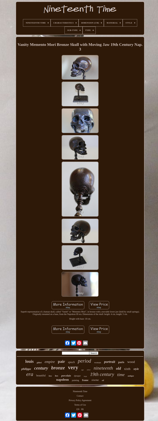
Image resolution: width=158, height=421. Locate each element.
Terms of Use (80, 405)
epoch (71, 362)
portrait (109, 362)
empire (50, 362)
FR (82, 409)
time (121, 374)
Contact (80, 396)
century (41, 368)
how (50, 376)
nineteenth (103, 367)
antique (131, 376)
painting (75, 380)
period (84, 361)
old (118, 368)
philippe (26, 368)
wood (131, 362)
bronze (58, 367)
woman (97, 362)
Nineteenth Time (80, 391)
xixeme (95, 380)
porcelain (66, 375)
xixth (127, 368)
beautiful (41, 375)
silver (89, 370)
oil (103, 380)
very (73, 367)
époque (77, 376)
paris (121, 362)
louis (29, 361)
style (136, 368)
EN (78, 409)
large (85, 376)
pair (61, 361)
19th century (102, 374)
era (29, 374)
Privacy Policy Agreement (80, 400)
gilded (39, 363)
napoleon (62, 379)
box (56, 376)
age (82, 370)
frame (85, 380)
